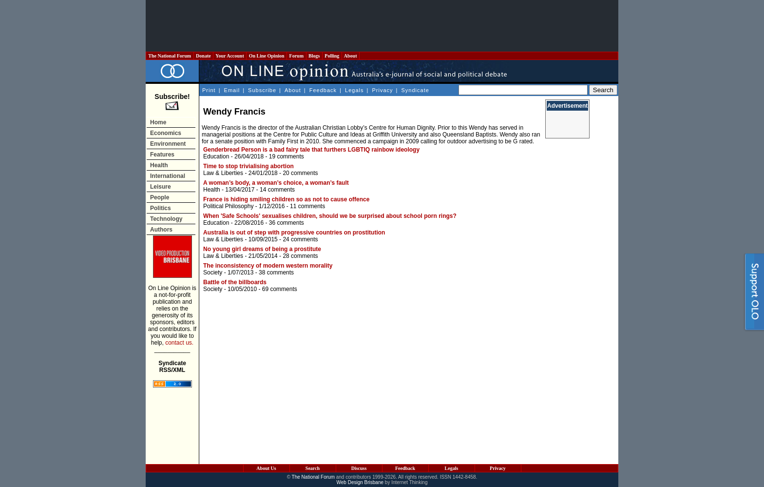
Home (158, 122)
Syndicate (415, 90)
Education (216, 156)
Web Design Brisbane (360, 482)
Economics (165, 133)
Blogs (314, 55)
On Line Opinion (267, 55)
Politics (160, 208)
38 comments (276, 272)
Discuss (359, 468)
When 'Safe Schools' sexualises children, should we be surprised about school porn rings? (330, 216)
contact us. (179, 342)
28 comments (300, 256)
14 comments (277, 189)
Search (313, 468)
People (159, 197)
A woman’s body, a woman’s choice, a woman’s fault (276, 182)
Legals (354, 90)
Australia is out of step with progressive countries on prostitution (294, 232)
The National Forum (169, 55)
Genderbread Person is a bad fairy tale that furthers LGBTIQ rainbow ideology (311, 149)
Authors (161, 229)
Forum (296, 55)
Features (162, 154)
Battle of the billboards (235, 282)
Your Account (229, 55)
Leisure (160, 186)
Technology (166, 218)
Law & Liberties (223, 173)
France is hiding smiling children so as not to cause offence (286, 199)
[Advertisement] (382, 26)
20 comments (300, 173)
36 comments (286, 222)
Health (159, 165)
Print (209, 90)
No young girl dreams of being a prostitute (262, 249)
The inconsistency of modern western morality (267, 265)
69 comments (279, 289)
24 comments (300, 239)
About (350, 55)
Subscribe (262, 90)
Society (212, 272)
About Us (266, 468)
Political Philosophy (228, 206)
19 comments (286, 156)
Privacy (382, 90)
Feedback (323, 90)
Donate (203, 55)
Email (232, 90)
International (167, 176)
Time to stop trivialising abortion (248, 166)
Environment (168, 143)
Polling (332, 55)
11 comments (307, 206)
